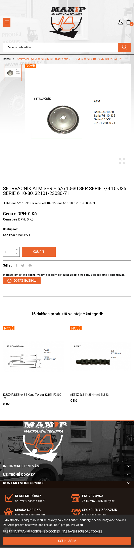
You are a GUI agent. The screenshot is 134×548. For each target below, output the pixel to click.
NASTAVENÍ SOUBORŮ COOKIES (82, 531)
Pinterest (30, 266)
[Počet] (9, 252)
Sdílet (16, 266)
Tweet (23, 266)
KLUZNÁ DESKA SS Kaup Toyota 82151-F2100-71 (32, 396)
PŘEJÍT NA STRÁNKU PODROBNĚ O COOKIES (31, 531)
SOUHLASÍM (67, 541)
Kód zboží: (10, 235)
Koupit (39, 252)
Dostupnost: (11, 229)
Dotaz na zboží (22, 280)
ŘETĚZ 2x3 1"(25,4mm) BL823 (89, 394)
